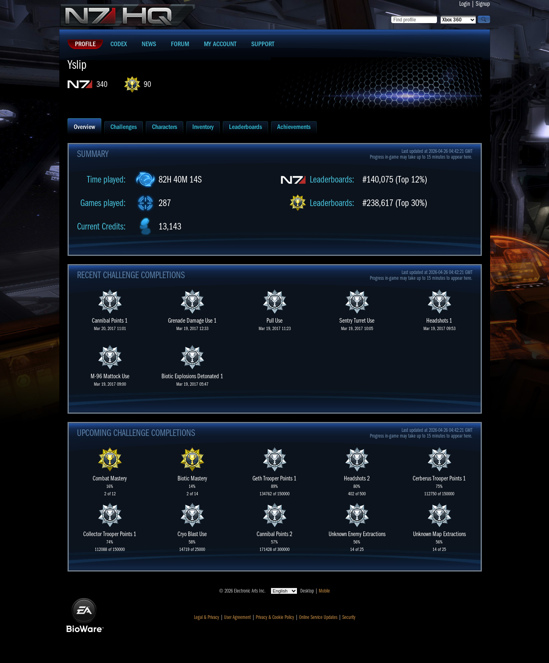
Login (464, 3)
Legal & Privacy (206, 617)
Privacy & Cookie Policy (275, 617)
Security (348, 617)
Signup (483, 3)
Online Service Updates (318, 617)
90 (147, 84)
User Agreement (237, 617)
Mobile (324, 591)
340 (101, 84)
